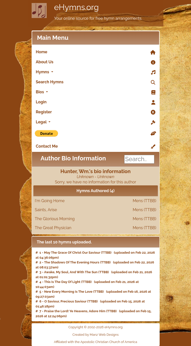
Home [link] (95, 52)
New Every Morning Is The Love (68, 291)
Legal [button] (95, 122)
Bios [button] (95, 92)
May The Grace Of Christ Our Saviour (72, 252)
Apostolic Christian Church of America (108, 342)
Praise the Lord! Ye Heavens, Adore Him (74, 311)
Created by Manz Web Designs (96, 334)
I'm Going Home (95, 201)
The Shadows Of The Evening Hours (71, 262)
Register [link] (95, 112)
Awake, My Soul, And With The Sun (71, 272)
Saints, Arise (95, 210)
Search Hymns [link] (95, 82)
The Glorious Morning (95, 219)
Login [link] (95, 102)
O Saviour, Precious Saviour (65, 301)
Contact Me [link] (95, 146)
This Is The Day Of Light (62, 282)
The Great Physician (95, 228)
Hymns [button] (95, 72)
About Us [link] (95, 62)
